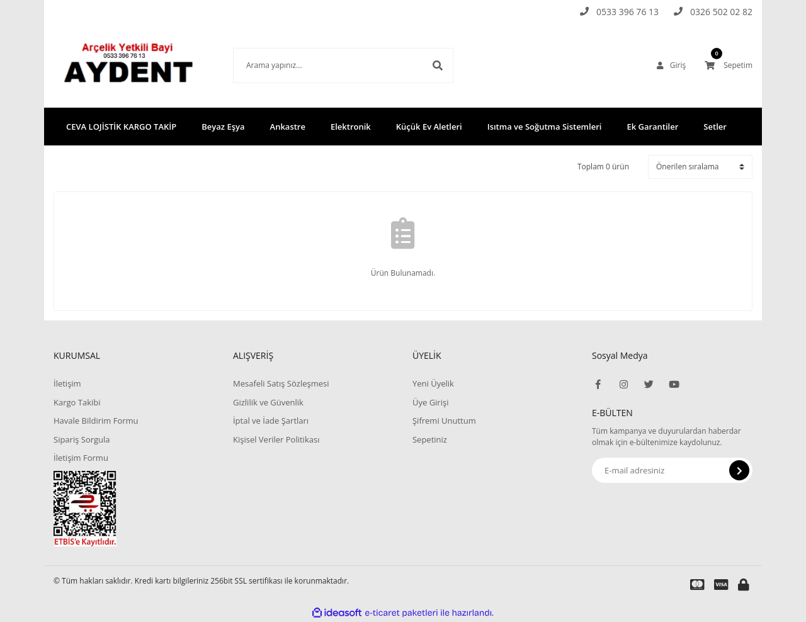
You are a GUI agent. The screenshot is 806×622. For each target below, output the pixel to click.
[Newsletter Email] (672, 470)
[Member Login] (671, 65)
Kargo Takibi (77, 402)
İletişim (67, 383)
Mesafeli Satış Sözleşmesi (281, 383)
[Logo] (134, 65)
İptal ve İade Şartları (271, 420)
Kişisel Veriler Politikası (276, 439)
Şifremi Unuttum (444, 420)
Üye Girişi (430, 402)
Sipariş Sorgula (82, 439)
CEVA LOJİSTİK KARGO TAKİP (121, 126)
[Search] (343, 65)
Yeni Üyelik (433, 383)
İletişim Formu (81, 457)
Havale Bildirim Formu (96, 420)
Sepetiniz (429, 439)
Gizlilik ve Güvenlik (268, 402)
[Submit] (739, 470)
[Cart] (728, 65)
